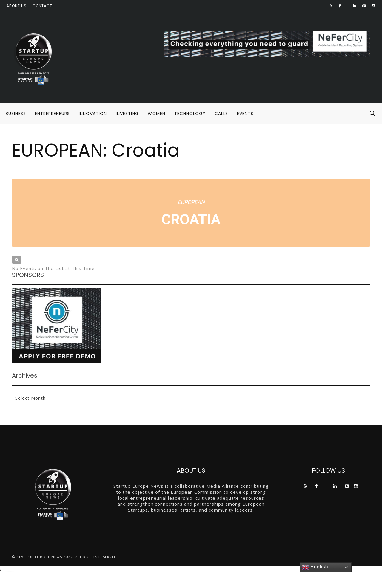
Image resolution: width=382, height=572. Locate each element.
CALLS (221, 113)
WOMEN (156, 113)
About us (17, 5)
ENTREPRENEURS (52, 113)
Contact (42, 5)
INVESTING (127, 113)
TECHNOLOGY (190, 113)
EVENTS (245, 113)
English (315, 567)
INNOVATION (93, 113)
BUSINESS (16, 113)
